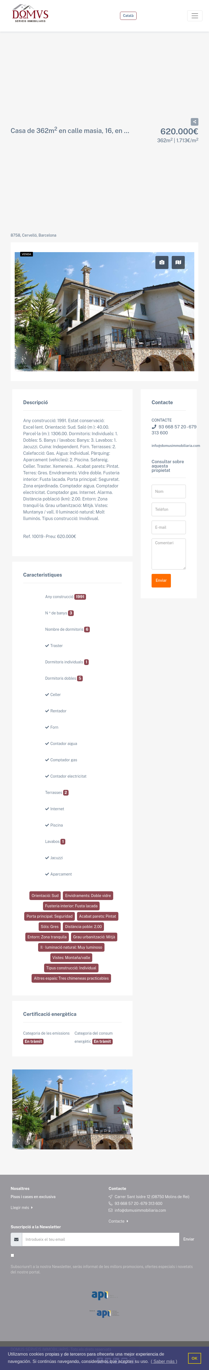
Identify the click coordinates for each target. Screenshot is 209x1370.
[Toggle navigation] (194, 15)
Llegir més (22, 1207)
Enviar (161, 580)
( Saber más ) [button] (164, 1361)
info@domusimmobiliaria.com (176, 446)
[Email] (100, 1239)
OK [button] (195, 1358)
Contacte (118, 1221)
